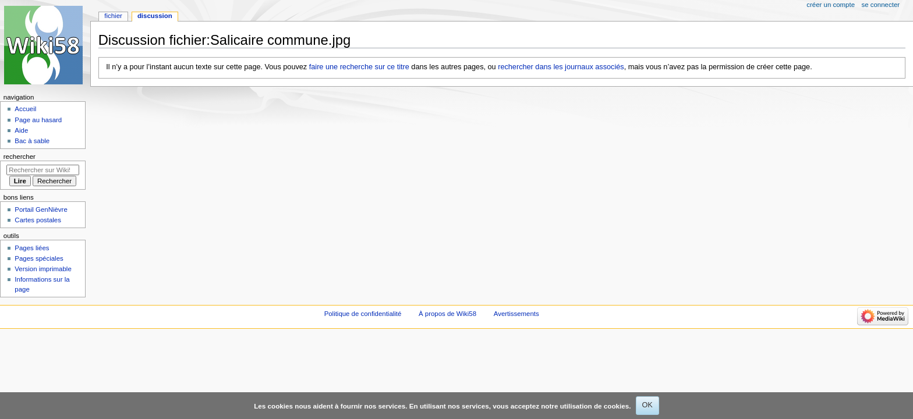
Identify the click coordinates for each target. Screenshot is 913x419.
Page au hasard (38, 119)
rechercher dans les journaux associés (561, 67)
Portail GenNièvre (41, 209)
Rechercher (19, 156)
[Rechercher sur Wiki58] (42, 170)
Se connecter (881, 4)
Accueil (25, 108)
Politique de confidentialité (363, 313)
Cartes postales (38, 219)
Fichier (113, 15)
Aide (21, 130)
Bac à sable (32, 140)
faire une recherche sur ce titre (359, 67)
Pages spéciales (39, 258)
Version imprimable (43, 268)
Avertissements (516, 313)
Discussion (154, 15)
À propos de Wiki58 (447, 313)
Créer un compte (830, 4)
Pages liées (32, 247)
